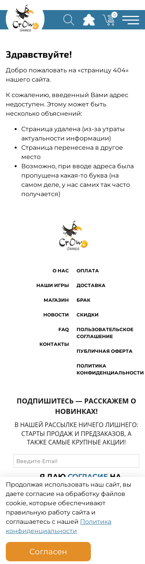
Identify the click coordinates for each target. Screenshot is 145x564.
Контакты (54, 344)
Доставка (91, 285)
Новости (56, 315)
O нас (61, 270)
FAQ (63, 329)
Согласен (48, 551)
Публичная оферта (105, 351)
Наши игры (52, 285)
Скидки (88, 315)
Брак (83, 300)
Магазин (56, 300)
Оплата (88, 270)
